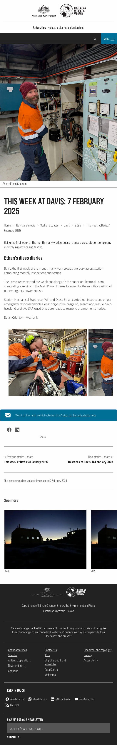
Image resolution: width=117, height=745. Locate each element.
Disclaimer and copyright (97, 650)
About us (13, 671)
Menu (109, 39)
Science (12, 655)
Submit (13, 737)
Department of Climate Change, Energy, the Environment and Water (58, 605)
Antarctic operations (19, 660)
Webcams (50, 675)
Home (7, 225)
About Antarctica (17, 650)
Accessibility (91, 660)
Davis (67, 225)
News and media (25, 225)
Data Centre (51, 669)
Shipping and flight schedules (55, 662)
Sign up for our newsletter (25, 720)
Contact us (51, 650)
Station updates (49, 225)
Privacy (88, 655)
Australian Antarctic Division (58, 611)
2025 (78, 225)
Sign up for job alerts (76, 415)
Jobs (47, 655)
